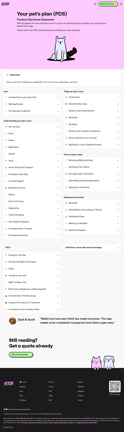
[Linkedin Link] (15, 391)
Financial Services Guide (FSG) (87, 422)
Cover (51, 386)
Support (81, 386)
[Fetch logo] (5, 4)
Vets (21, 396)
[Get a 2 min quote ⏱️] (21, 354)
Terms (80, 400)
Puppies (23, 386)
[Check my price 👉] (108, 4)
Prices (51, 382)
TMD (50, 396)
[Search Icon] (95, 4)
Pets (21, 391)
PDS (50, 391)
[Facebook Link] (8, 391)
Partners (23, 400)
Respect (81, 391)
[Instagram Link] (4, 391)
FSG (50, 400)
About (80, 382)
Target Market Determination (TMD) (60, 422)
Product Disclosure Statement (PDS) (35, 422)
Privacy (81, 396)
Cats (24, 382)
